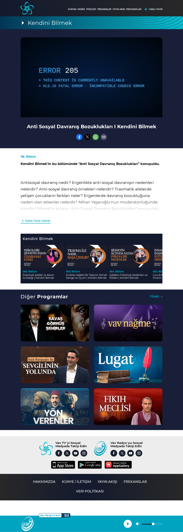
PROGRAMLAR (133, 9)
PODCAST (91, 9)
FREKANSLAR (104, 9)
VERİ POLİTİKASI (90, 491)
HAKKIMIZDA (44, 482)
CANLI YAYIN (155, 9)
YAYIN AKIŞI (118, 9)
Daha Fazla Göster (37, 220)
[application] (91, 77)
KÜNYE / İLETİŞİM (76, 482)
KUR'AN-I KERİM (76, 9)
